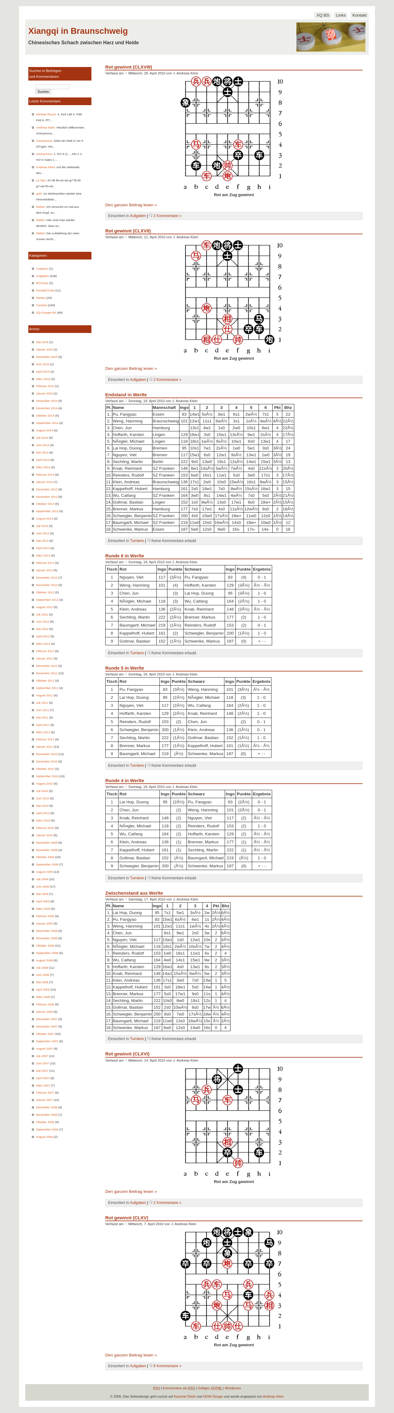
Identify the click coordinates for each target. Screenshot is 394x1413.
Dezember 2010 (47, 754)
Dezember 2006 (47, 1107)
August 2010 (44, 783)
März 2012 (43, 643)
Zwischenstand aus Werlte (134, 893)
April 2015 (43, 371)
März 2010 (43, 820)
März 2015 (43, 379)
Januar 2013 (44, 570)
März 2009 (43, 908)
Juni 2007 (42, 1063)
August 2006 (44, 1136)
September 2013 (47, 511)
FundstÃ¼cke (45, 290)
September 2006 (47, 1129)
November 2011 (47, 673)
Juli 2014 (42, 437)
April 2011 (43, 724)
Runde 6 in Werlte (124, 555)
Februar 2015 (45, 386)
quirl (39, 193)
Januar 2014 (44, 482)
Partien (41, 297)
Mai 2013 (42, 540)
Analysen (42, 268)
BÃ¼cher (42, 283)
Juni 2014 (42, 445)
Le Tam (41, 180)
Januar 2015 (44, 393)
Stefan (40, 206)
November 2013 (47, 496)
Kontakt (359, 15)
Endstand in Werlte (126, 394)
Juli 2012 (42, 614)
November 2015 (47, 356)
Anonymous (44, 140)
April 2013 (43, 548)
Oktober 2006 (45, 1122)
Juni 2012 (42, 621)
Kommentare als (179, 1388)
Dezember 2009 (47, 842)
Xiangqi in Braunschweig (78, 31)
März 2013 (43, 555)
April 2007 (43, 1078)
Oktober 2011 (45, 680)
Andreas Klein (45, 127)
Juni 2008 (42, 974)
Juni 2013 (42, 533)
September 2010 (47, 776)
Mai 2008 (42, 982)
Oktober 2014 (45, 415)
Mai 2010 (42, 805)
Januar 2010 (44, 835)
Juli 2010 (42, 791)
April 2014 (43, 459)
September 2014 (47, 423)
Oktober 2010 (45, 768)
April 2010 (43, 813)
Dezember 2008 (47, 930)
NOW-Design (213, 1396)
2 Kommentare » (167, 216)
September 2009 (47, 864)
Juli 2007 (42, 1056)
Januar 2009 (44, 923)
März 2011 (43, 732)
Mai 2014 (42, 452)
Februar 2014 (45, 474)
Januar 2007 (44, 1100)
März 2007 (43, 1085)
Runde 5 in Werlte (124, 668)
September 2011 (47, 688)
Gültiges (210, 1388)
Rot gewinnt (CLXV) (126, 1217)
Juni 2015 (42, 364)
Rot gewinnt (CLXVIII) (128, 66)
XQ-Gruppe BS (46, 312)
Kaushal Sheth (185, 1396)
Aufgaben (42, 276)
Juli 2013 (42, 526)
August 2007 (44, 1048)
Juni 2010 (42, 798)
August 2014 (44, 430)
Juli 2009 (42, 879)
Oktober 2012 (45, 592)
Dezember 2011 (47, 665)
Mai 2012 (42, 629)
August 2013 (44, 518)
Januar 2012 (44, 658)
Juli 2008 (42, 967)
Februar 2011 (45, 739)
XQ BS (322, 15)
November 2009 (47, 850)
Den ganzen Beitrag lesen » (131, 205)
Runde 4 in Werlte (124, 780)
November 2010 (47, 761)
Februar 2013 (45, 562)
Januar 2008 (44, 1011)
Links (341, 15)
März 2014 (43, 467)
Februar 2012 (45, 651)
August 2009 (44, 871)
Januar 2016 (44, 349)
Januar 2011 (44, 746)
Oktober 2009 (45, 857)
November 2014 (47, 408)
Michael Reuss (46, 114)
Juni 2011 (42, 710)
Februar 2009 (45, 916)
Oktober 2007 (45, 1033)
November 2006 (47, 1114)
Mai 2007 (42, 1070)
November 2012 (47, 585)
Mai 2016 (42, 342)
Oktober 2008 (45, 945)
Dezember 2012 (47, 577)
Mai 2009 (42, 894)
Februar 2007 (45, 1092)
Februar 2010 (45, 827)
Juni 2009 (42, 886)
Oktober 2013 (45, 503)
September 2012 (47, 599)
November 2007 (47, 1026)
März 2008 (43, 997)
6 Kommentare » (167, 1366)
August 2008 (44, 960)
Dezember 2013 (47, 489)
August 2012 (44, 607)
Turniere (41, 305)
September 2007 (47, 1041)
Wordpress (233, 1388)
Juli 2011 (42, 702)
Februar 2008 (45, 1004)
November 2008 (47, 938)
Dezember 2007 (47, 1019)
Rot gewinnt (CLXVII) (128, 230)
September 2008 (47, 953)
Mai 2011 (42, 717)
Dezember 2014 (47, 400)
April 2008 (43, 989)
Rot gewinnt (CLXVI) (127, 1053)
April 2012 (43, 636)
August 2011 (44, 695)
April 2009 (43, 901)
